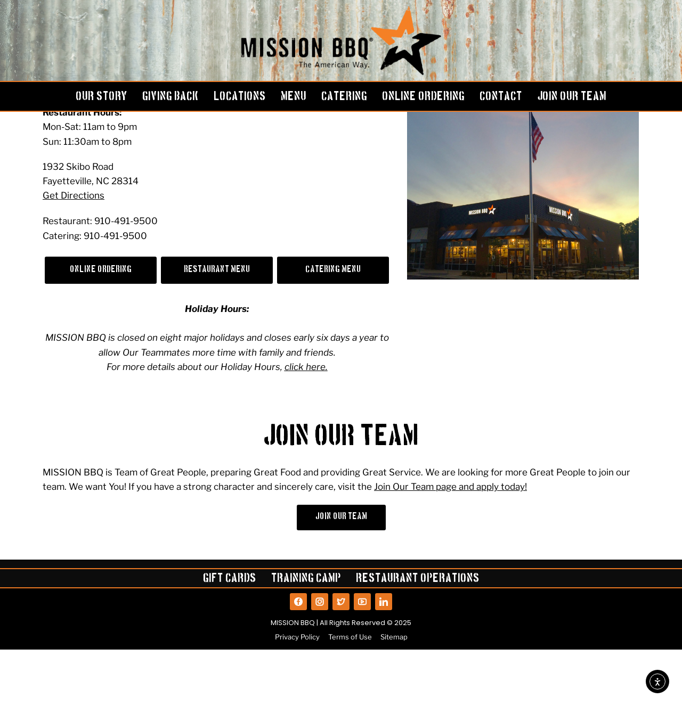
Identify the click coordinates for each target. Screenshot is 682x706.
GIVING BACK (170, 97)
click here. (306, 423)
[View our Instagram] (319, 658)
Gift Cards (229, 636)
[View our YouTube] (362, 658)
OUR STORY (101, 97)
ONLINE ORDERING (423, 97)
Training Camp (306, 636)
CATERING (344, 97)
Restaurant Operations (418, 636)
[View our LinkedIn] (383, 658)
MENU (293, 97)
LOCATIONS (240, 97)
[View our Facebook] (298, 658)
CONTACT (501, 97)
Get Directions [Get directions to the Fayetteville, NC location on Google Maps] (73, 251)
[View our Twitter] (341, 658)
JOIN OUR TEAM (571, 97)
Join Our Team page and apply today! (450, 543)
